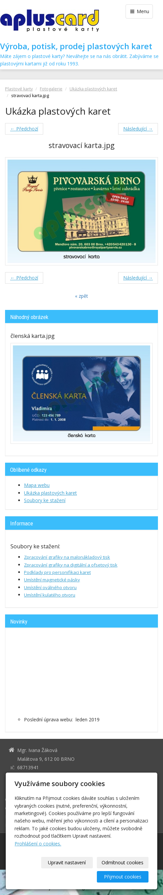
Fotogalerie (51, 89)
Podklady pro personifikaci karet (57, 572)
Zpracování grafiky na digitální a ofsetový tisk (70, 565)
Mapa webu (37, 485)
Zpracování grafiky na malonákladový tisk (67, 557)
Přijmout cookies (122, 876)
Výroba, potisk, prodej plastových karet (76, 46)
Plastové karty (19, 89)
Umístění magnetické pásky (52, 580)
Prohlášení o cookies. (38, 843)
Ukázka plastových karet (93, 89)
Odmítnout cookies (122, 862)
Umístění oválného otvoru (50, 587)
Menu (139, 11)
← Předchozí (24, 128)
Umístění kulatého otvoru (49, 595)
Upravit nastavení (67, 862)
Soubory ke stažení (44, 500)
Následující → (138, 128)
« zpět (81, 296)
